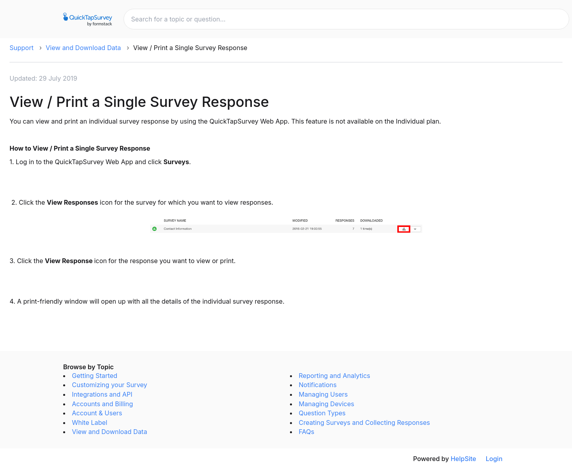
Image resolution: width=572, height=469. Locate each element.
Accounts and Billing (102, 404)
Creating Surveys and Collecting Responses (364, 422)
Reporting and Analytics (334, 376)
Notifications (317, 385)
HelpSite (463, 459)
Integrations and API (102, 394)
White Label (89, 422)
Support (21, 48)
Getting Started (94, 376)
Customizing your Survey (109, 385)
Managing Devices (326, 404)
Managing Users (323, 394)
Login (494, 459)
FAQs (306, 432)
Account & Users (97, 413)
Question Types (322, 413)
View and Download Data (83, 48)
